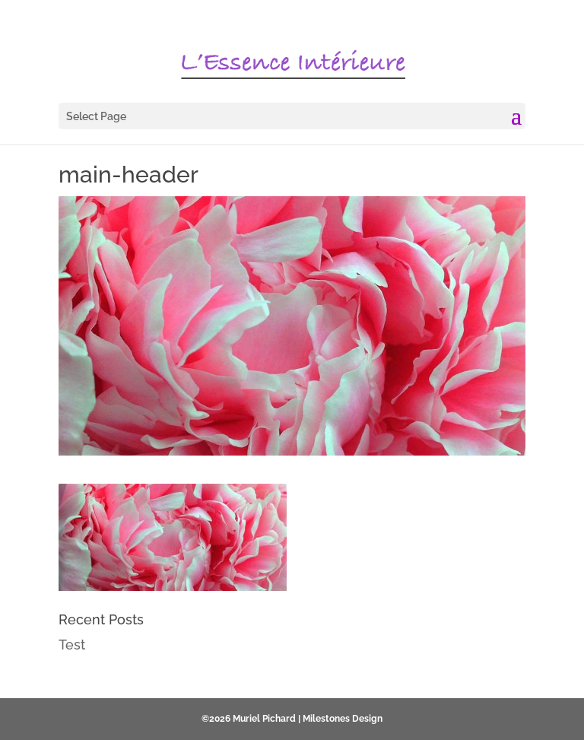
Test (72, 645)
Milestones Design (342, 718)
